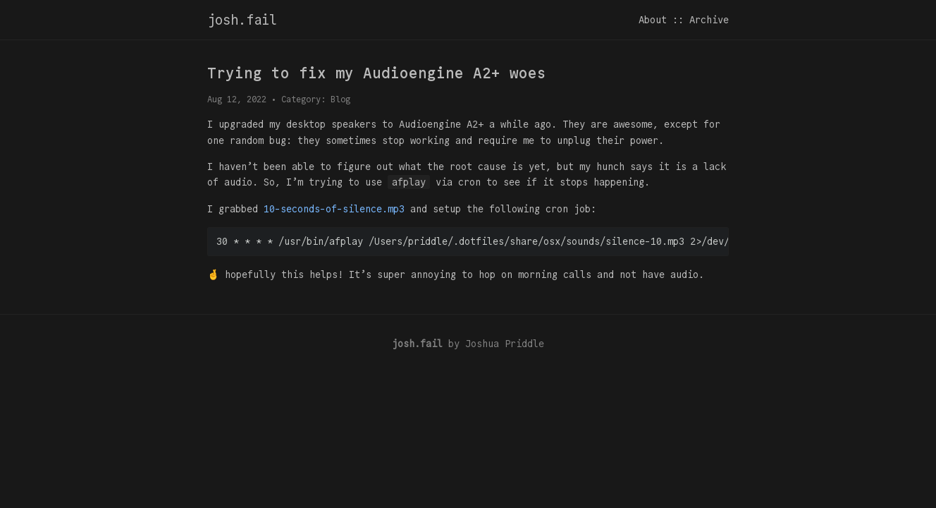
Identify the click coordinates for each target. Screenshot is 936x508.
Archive (709, 19)
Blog (340, 99)
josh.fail (242, 20)
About (653, 19)
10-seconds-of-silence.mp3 (334, 208)
